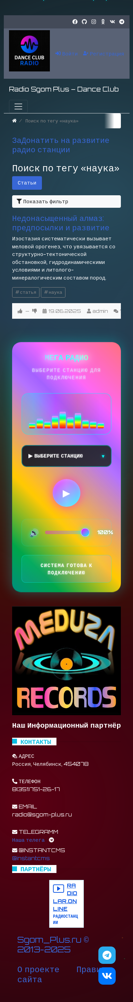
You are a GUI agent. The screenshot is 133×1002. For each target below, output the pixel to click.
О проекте (38, 969)
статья (28, 292)
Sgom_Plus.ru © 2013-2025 (53, 944)
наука (55, 292)
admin (100, 311)
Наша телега (28, 840)
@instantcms (31, 858)
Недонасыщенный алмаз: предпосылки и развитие (60, 222)
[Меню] (18, 106)
